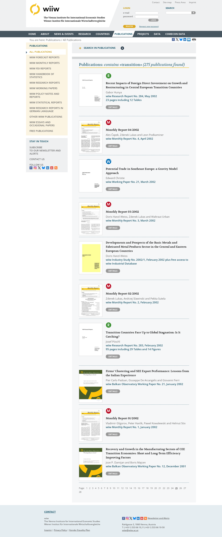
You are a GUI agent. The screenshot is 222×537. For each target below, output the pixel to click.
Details (112, 107)
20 (155, 488)
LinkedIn (47, 167)
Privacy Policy (60, 530)
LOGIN (153, 20)
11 (118, 488)
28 (80, 491)
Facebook (30, 167)
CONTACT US (37, 159)
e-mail (126, 12)
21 (160, 488)
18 (147, 488)
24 (172, 488)
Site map (167, 2)
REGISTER (129, 26)
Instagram (127, 518)
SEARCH (193, 12)
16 (139, 488)
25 (176, 488)
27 (184, 488)
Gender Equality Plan (79, 530)
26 (180, 488)
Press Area (180, 2)
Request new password (149, 26)
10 (114, 488)
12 (122, 488)
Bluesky (43, 167)
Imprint (192, 2)
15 (135, 488)
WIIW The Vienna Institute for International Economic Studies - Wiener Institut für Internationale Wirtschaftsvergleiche (73, 13)
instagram (35, 167)
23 (168, 488)
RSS (55, 167)
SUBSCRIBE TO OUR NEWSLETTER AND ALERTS (45, 150)
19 (151, 488)
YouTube (51, 167)
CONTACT (50, 511)
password (128, 16)
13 (126, 488)
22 (164, 488)
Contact (156, 2)
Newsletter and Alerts (158, 518)
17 (143, 488)
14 (130, 488)
